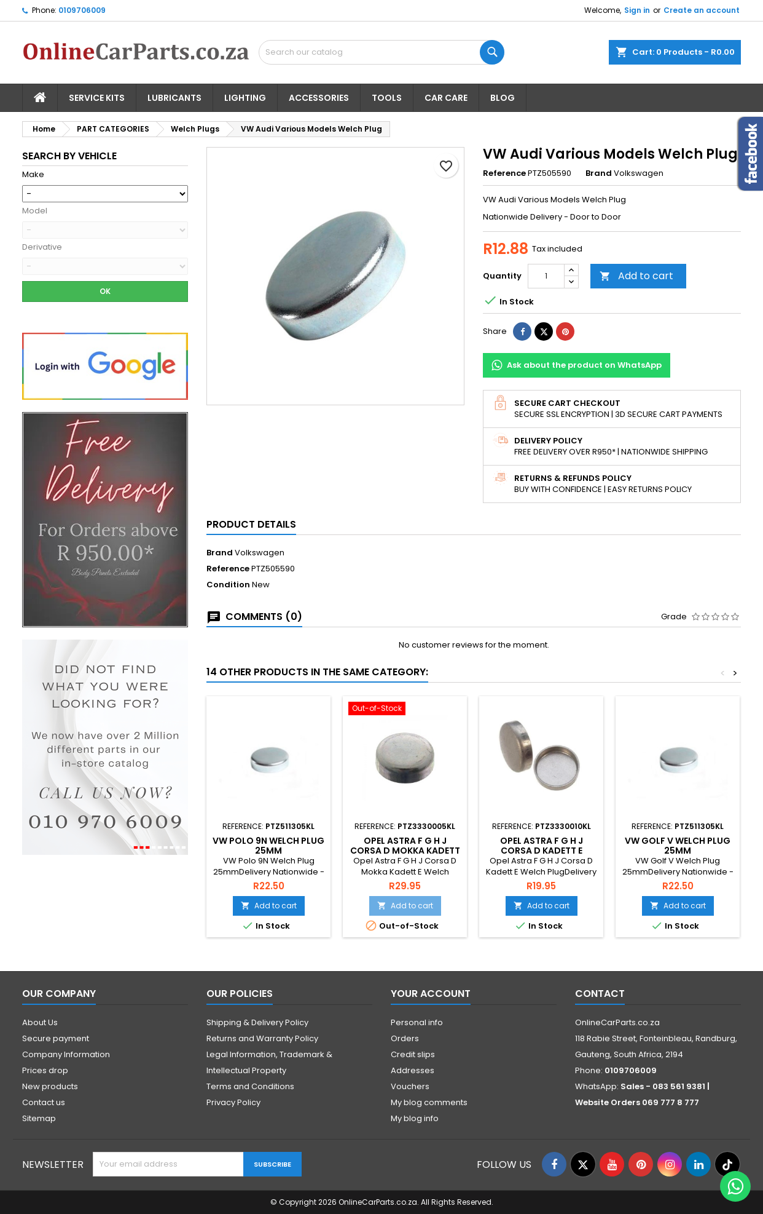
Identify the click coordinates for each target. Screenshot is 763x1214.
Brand (598, 173)
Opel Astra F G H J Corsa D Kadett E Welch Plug (541, 851)
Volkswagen (259, 552)
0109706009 (82, 10)
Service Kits (97, 98)
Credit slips (413, 1054)
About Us (40, 1022)
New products (50, 1086)
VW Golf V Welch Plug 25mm (677, 846)
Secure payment (55, 1038)
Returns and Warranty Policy (262, 1038)
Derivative (42, 247)
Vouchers (410, 1086)
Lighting (245, 98)
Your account (431, 993)
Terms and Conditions (250, 1086)
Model (34, 210)
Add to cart (636, 276)
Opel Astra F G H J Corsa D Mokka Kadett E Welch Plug (405, 851)
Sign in (637, 10)
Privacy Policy (233, 1102)
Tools (387, 98)
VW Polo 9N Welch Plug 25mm (268, 846)
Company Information (66, 1054)
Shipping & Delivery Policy (257, 1022)
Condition (228, 584)
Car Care (446, 98)
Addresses (412, 1070)
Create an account (701, 10)
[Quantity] (546, 276)
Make (33, 174)
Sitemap (39, 1118)
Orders (405, 1038)
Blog (502, 98)
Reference (504, 173)
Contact (600, 993)
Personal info (417, 1022)
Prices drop (45, 1070)
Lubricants (174, 98)
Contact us (43, 1102)
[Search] (381, 52)
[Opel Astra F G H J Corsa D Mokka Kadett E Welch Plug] (404, 710)
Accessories (319, 98)
